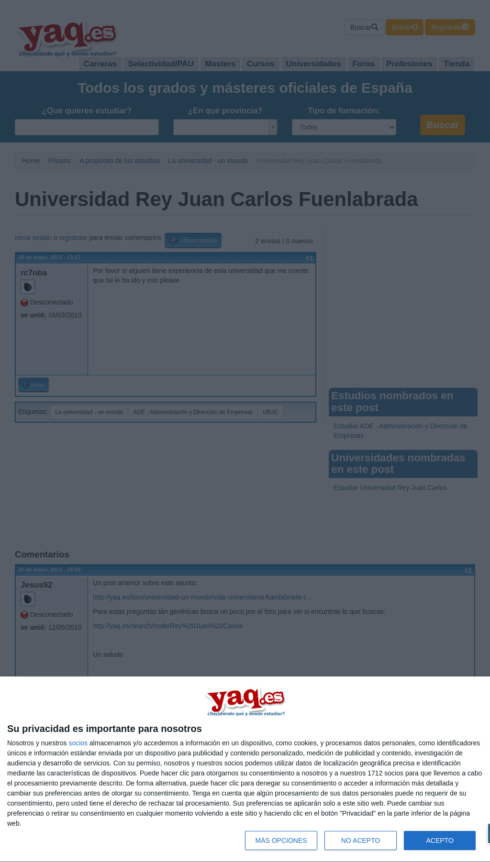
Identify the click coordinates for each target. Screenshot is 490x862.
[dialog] (245, 769)
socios (78, 743)
